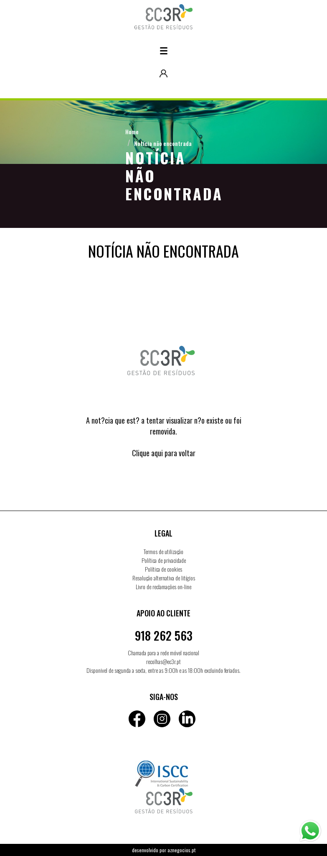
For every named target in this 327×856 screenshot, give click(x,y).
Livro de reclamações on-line (163, 586)
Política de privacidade (164, 560)
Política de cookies (163, 569)
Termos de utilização (163, 551)
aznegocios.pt (181, 849)
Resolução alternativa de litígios (163, 577)
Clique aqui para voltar (163, 452)
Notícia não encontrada (163, 143)
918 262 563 (164, 635)
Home (132, 131)
